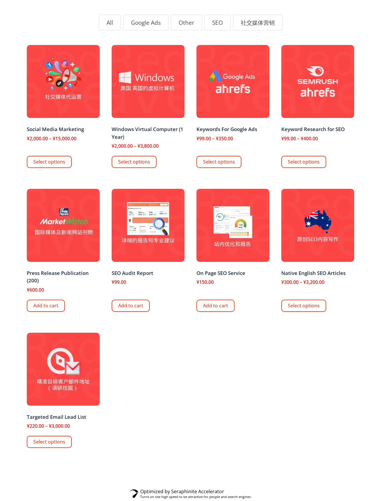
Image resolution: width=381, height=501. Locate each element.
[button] (110, 22)
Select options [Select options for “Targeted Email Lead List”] (49, 441)
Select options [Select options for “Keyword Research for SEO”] (304, 161)
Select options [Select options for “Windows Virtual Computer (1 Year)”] (134, 161)
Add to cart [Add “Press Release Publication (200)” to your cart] (45, 305)
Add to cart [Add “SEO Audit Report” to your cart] (130, 305)
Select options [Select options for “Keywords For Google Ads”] (219, 161)
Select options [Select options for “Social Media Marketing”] (49, 161)
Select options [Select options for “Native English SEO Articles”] (304, 305)
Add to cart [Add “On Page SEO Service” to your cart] (215, 305)
